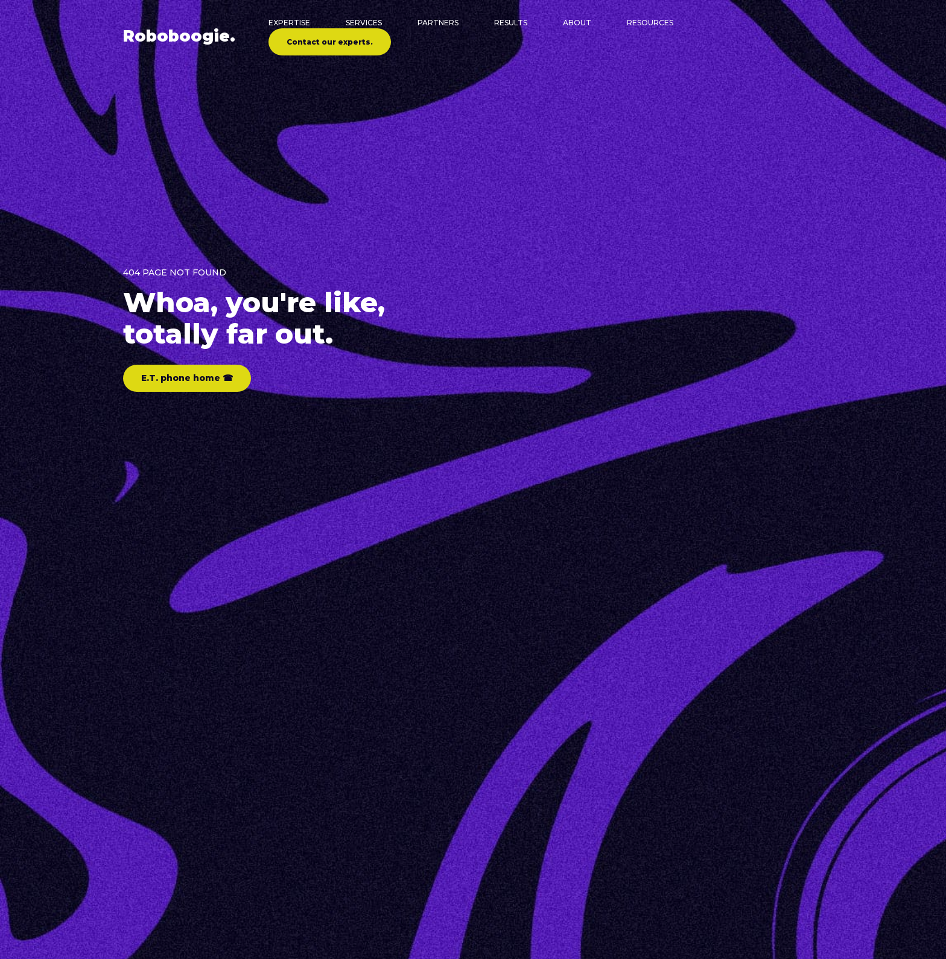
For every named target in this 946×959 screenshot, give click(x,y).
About (577, 23)
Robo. (179, 36)
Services (364, 23)
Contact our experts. (330, 41)
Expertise (289, 23)
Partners (438, 23)
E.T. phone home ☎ (187, 378)
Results (510, 23)
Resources (650, 23)
